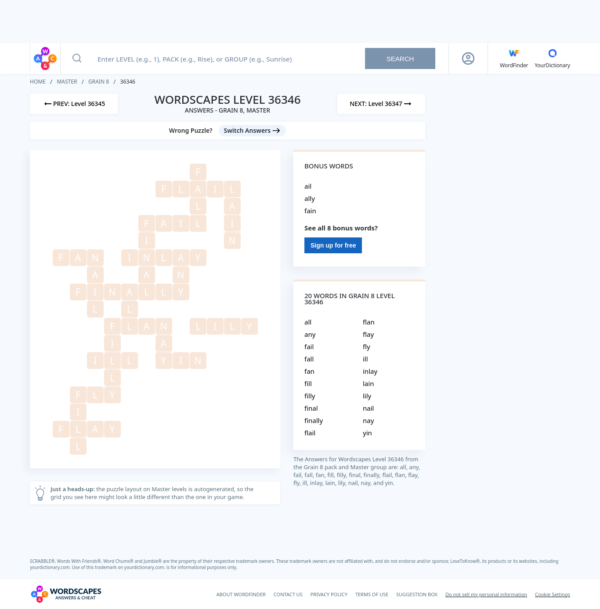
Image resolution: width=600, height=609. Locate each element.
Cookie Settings (552, 594)
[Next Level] (381, 104)
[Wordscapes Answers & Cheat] (66, 594)
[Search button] (77, 58)
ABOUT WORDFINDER (241, 594)
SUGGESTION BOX (416, 594)
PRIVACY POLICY (329, 594)
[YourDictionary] (552, 58)
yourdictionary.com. (51, 567)
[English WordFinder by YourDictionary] (514, 58)
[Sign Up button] (468, 58)
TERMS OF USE (371, 594)
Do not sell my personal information (486, 594)
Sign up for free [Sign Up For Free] (333, 245)
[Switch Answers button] (252, 130)
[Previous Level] (74, 104)
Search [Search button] (400, 58)
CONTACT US (288, 594)
